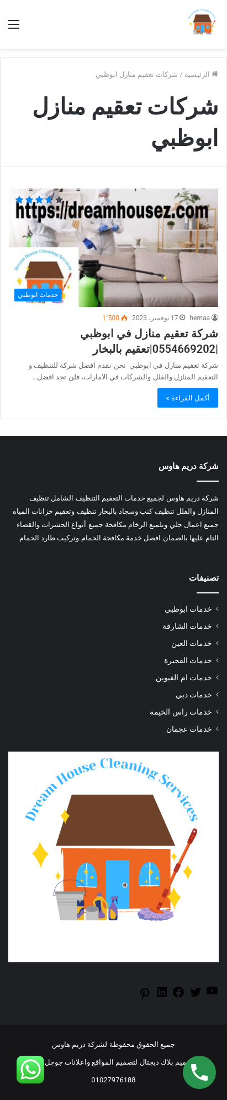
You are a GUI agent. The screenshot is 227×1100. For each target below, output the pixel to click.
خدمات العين (191, 643)
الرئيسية (201, 74)
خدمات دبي (194, 694)
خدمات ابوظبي (188, 608)
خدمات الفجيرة (188, 660)
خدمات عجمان (189, 728)
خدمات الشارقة (187, 626)
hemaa (199, 318)
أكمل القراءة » (188, 398)
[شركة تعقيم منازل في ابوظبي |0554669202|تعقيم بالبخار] (113, 248)
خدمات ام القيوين (184, 677)
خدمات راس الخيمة (181, 711)
